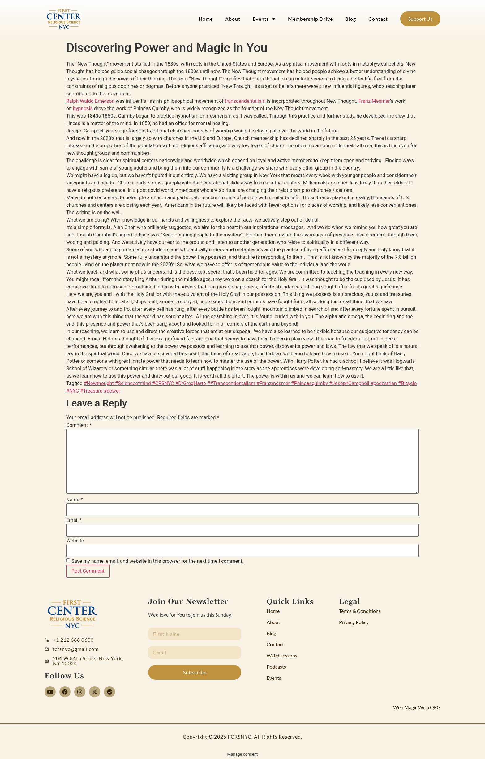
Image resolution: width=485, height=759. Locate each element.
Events (264, 18)
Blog (350, 19)
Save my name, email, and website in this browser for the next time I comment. (157, 561)
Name (74, 499)
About (232, 19)
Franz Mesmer (374, 101)
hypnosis (83, 108)
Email (74, 520)
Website (75, 540)
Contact (378, 19)
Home (206, 19)
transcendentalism (245, 101)
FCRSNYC (239, 736)
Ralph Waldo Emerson (90, 101)
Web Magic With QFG (416, 707)
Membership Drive (310, 19)
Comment (78, 425)
